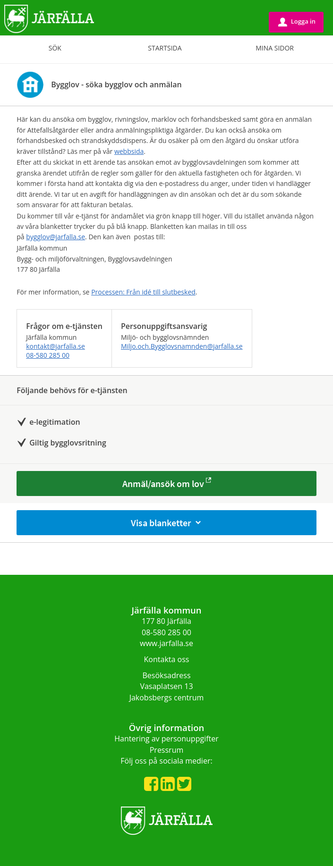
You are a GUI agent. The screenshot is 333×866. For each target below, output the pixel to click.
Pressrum (167, 750)
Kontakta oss (166, 659)
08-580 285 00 (47, 355)
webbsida (129, 151)
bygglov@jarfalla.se (55, 236)
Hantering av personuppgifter (166, 738)
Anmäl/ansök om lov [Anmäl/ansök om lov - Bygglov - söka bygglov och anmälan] (163, 483)
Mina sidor (275, 47)
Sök (55, 47)
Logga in (297, 21)
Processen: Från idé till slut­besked (143, 291)
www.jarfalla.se (166, 643)
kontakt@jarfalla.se (55, 346)
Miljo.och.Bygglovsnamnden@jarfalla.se (182, 346)
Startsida (164, 47)
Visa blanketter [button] (167, 523)
